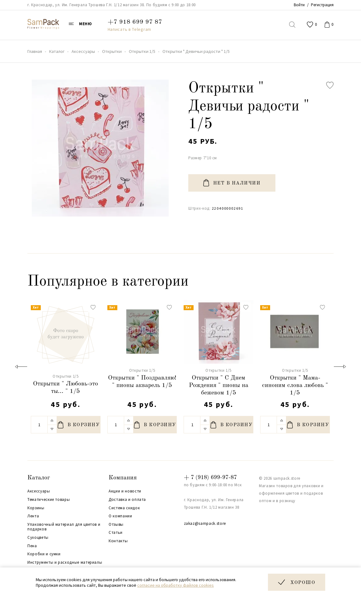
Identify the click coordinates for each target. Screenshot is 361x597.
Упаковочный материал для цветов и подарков (63, 527)
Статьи (116, 532)
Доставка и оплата (127, 499)
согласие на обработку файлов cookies (175, 585)
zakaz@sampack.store (205, 523)
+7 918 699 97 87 (135, 22)
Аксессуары (38, 491)
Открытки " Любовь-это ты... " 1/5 (65, 387)
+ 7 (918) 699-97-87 (210, 477)
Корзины (36, 508)
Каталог (38, 478)
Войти (299, 4)
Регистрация (322, 4)
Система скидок (124, 508)
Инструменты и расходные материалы (64, 562)
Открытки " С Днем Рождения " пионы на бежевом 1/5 (218, 385)
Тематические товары (48, 499)
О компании (120, 516)
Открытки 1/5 (66, 376)
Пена (32, 545)
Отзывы (116, 524)
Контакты (118, 541)
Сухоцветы (38, 537)
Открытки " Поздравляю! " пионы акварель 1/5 (142, 382)
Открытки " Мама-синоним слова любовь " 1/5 (295, 385)
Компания (123, 478)
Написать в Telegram (129, 29)
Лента (33, 516)
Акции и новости (125, 491)
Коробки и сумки (44, 554)
